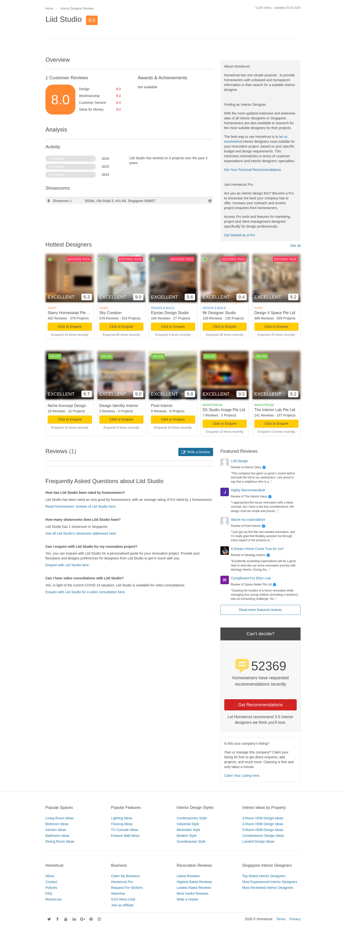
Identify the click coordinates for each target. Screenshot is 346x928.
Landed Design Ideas (258, 841)
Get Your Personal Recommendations (252, 170)
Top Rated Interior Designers (263, 876)
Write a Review (196, 452)
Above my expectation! (248, 519)
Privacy (295, 919)
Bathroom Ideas (57, 836)
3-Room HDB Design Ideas (262, 818)
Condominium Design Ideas (263, 836)
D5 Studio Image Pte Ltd (224, 410)
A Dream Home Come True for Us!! (257, 549)
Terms (280, 919)
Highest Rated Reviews (194, 882)
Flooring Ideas (122, 824)
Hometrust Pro (122, 882)
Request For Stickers (127, 888)
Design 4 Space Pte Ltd (274, 313)
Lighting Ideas (121, 818)
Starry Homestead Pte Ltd (70, 313)
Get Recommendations (260, 704)
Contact (51, 882)
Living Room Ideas (59, 818)
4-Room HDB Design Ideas (262, 824)
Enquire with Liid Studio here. (67, 565)
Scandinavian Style (191, 841)
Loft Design (239, 461)
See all (295, 245)
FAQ (48, 893)
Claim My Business (125, 876)
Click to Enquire (70, 326)
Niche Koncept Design (67, 406)
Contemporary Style (192, 818)
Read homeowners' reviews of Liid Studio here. (80, 506)
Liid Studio (63, 19)
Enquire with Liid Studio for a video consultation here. (85, 592)
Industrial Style (188, 824)
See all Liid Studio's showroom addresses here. (81, 533)
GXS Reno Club (123, 899)
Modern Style (187, 836)
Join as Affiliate (122, 905)
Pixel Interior (162, 406)
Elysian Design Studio (170, 313)
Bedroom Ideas (57, 824)
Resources (53, 899)
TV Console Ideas (124, 830)
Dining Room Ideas (59, 841)
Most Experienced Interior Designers (269, 882)
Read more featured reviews (260, 610)
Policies (51, 888)
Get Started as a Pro (239, 235)
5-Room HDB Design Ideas (262, 830)
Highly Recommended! (248, 490)
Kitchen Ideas (55, 830)
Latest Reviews (188, 876)
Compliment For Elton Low (251, 578)
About (49, 876)
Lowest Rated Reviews (194, 888)
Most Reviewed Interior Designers (267, 888)
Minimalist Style (188, 830)
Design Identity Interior (118, 406)
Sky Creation (110, 313)
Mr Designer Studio (219, 313)
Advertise (118, 893)
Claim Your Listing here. (242, 776)
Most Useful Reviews (192, 893)
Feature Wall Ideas (125, 836)
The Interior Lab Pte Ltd (274, 410)
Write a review (187, 899)
